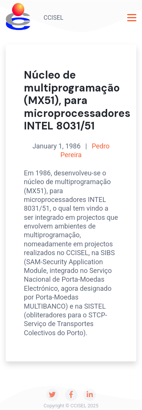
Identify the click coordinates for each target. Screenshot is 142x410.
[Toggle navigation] (131, 17)
